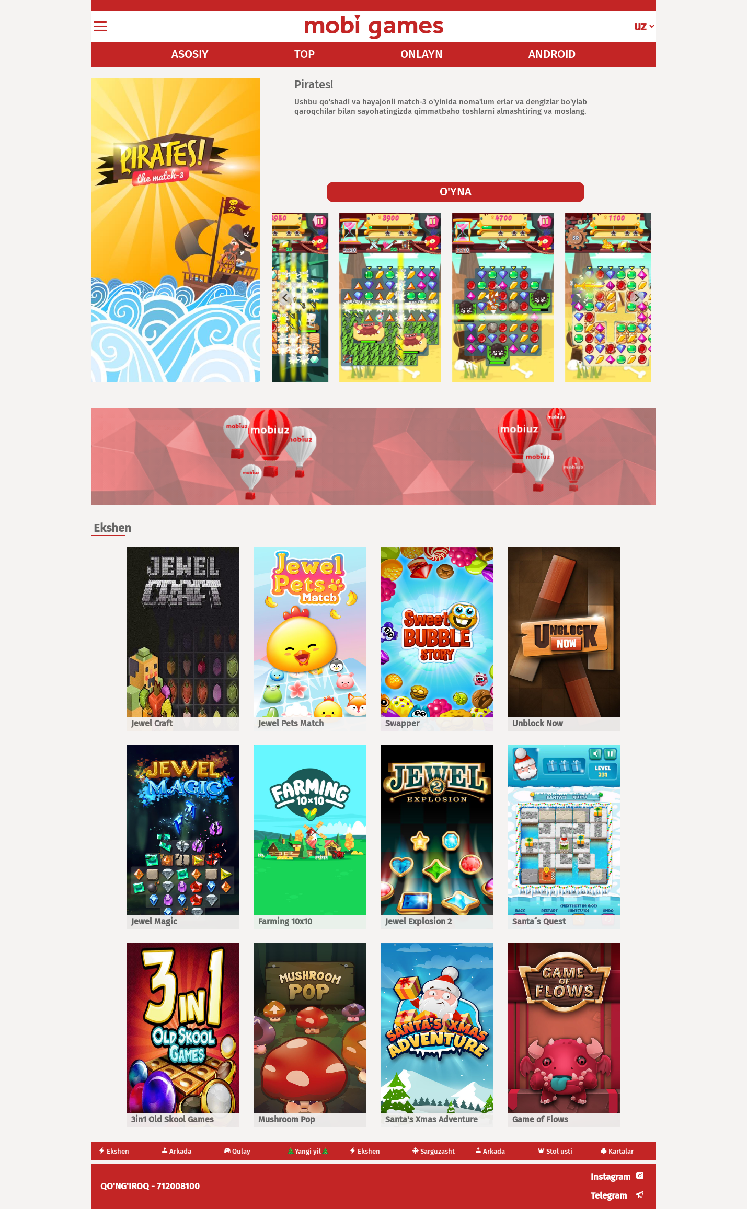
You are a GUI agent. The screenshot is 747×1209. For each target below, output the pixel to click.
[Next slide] (637, 298)
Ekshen (123, 1151)
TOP (304, 54)
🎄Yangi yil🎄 (317, 1151)
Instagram (610, 1176)
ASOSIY (190, 54)
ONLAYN (421, 54)
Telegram (609, 1195)
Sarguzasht (442, 1151)
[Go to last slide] (286, 298)
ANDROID (552, 54)
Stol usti (564, 1151)
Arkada (185, 1151)
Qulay (246, 1151)
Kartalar (626, 1151)
